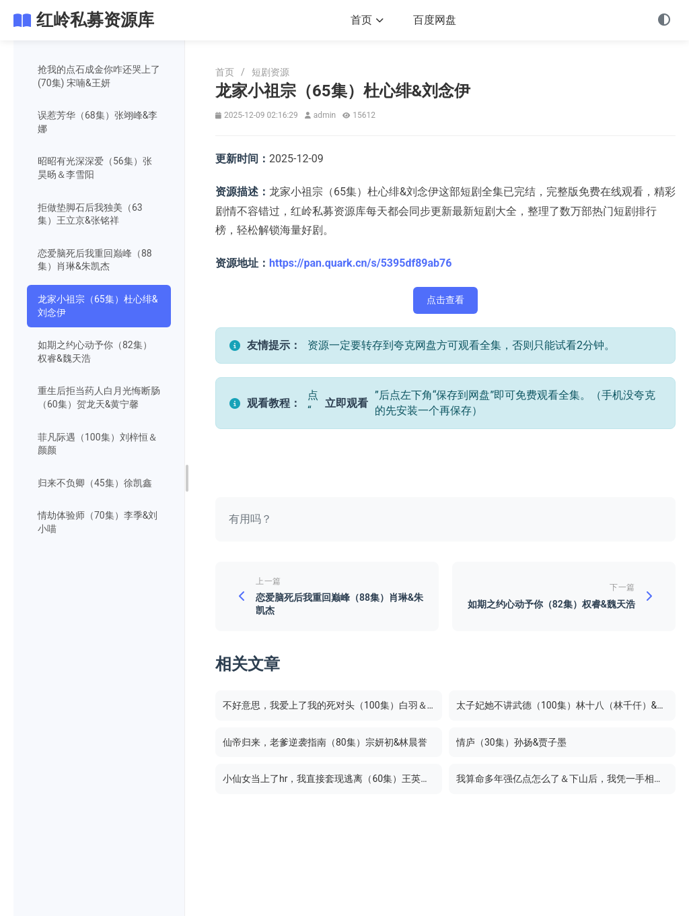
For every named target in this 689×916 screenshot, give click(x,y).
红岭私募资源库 (95, 20)
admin (325, 115)
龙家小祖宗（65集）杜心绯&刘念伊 (97, 306)
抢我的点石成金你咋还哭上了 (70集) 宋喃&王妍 (99, 76)
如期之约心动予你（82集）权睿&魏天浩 (95, 351)
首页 (367, 19)
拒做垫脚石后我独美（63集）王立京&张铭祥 (90, 214)
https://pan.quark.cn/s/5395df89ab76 (360, 263)
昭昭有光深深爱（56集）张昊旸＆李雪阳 (95, 168)
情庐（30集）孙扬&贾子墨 (511, 743)
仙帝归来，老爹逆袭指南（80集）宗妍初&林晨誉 (325, 743)
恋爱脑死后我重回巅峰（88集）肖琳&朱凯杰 (95, 260)
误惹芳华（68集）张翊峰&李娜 (97, 122)
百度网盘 (434, 19)
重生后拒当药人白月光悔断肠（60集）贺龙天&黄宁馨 (99, 397)
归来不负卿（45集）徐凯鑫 (95, 483)
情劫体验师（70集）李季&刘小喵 (97, 522)
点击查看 (445, 299)
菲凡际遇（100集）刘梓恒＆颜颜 (97, 444)
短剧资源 (270, 72)
